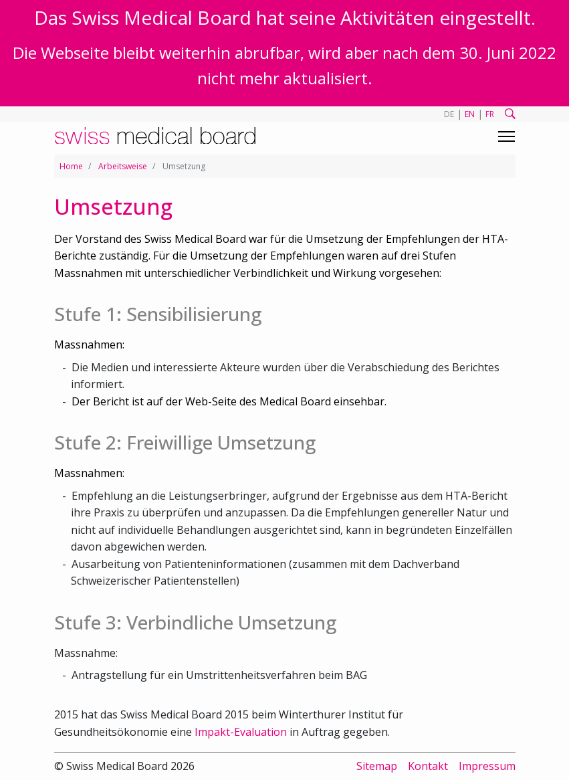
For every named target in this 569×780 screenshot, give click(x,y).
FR (489, 114)
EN (470, 114)
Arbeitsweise (122, 166)
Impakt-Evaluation (241, 731)
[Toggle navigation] (506, 136)
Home (71, 166)
